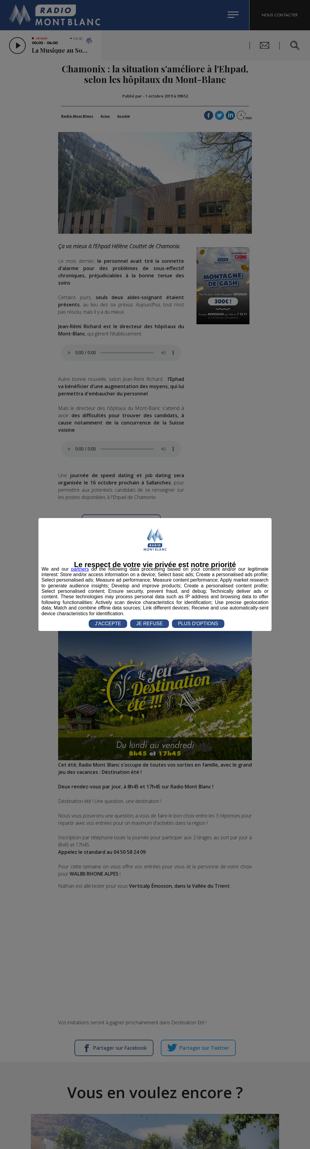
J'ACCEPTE (108, 623)
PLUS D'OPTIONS (198, 623)
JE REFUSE (149, 623)
